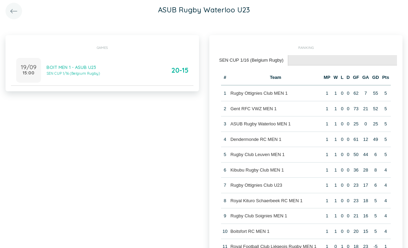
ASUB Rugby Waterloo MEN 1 (260, 123)
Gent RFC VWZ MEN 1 (253, 108)
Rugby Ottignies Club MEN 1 (258, 93)
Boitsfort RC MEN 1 (249, 231)
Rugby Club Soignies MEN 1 (258, 215)
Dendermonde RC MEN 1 (255, 139)
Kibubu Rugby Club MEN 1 (257, 170)
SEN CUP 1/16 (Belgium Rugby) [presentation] (251, 60)
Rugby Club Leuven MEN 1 (257, 154)
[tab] (252, 60)
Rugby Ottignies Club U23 (256, 185)
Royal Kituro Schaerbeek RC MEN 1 (266, 200)
